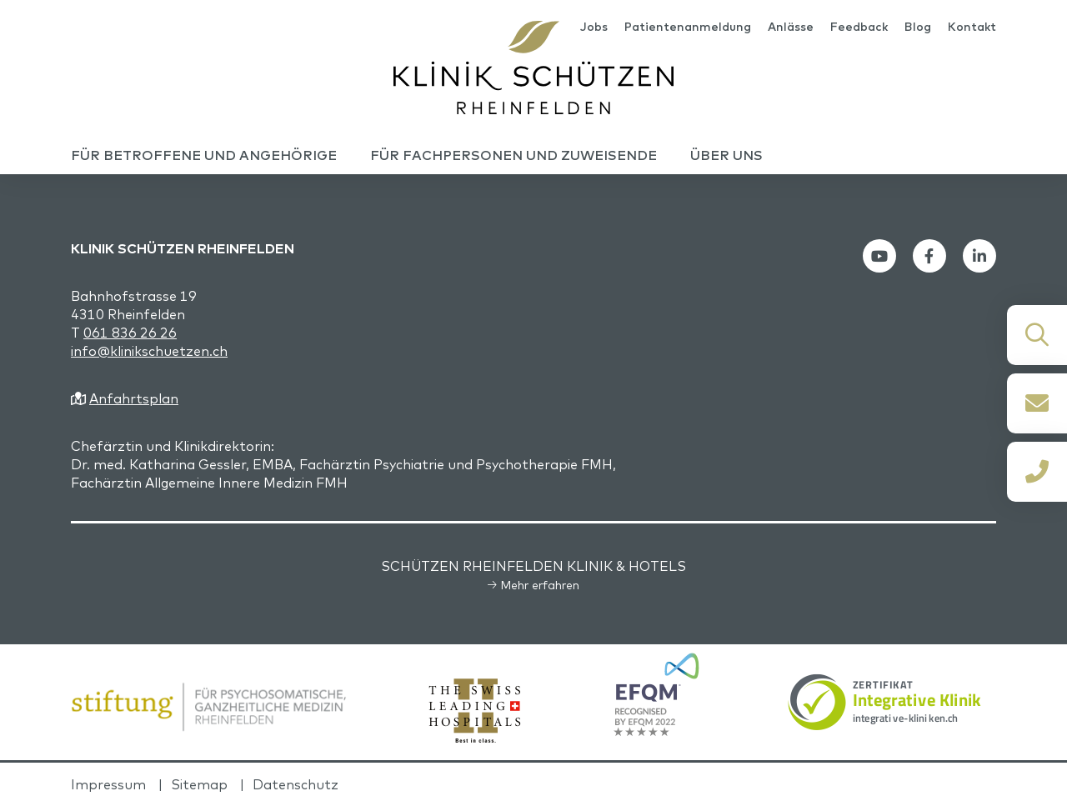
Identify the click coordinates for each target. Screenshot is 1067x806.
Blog (917, 26)
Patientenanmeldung (687, 26)
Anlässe (791, 26)
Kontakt (972, 26)
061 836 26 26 (130, 332)
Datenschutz (295, 784)
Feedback (859, 26)
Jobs (594, 26)
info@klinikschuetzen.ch (149, 351)
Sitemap (199, 784)
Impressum (108, 784)
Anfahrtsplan (133, 398)
